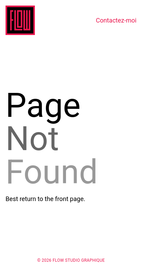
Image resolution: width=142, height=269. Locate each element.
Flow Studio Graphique (79, 260)
